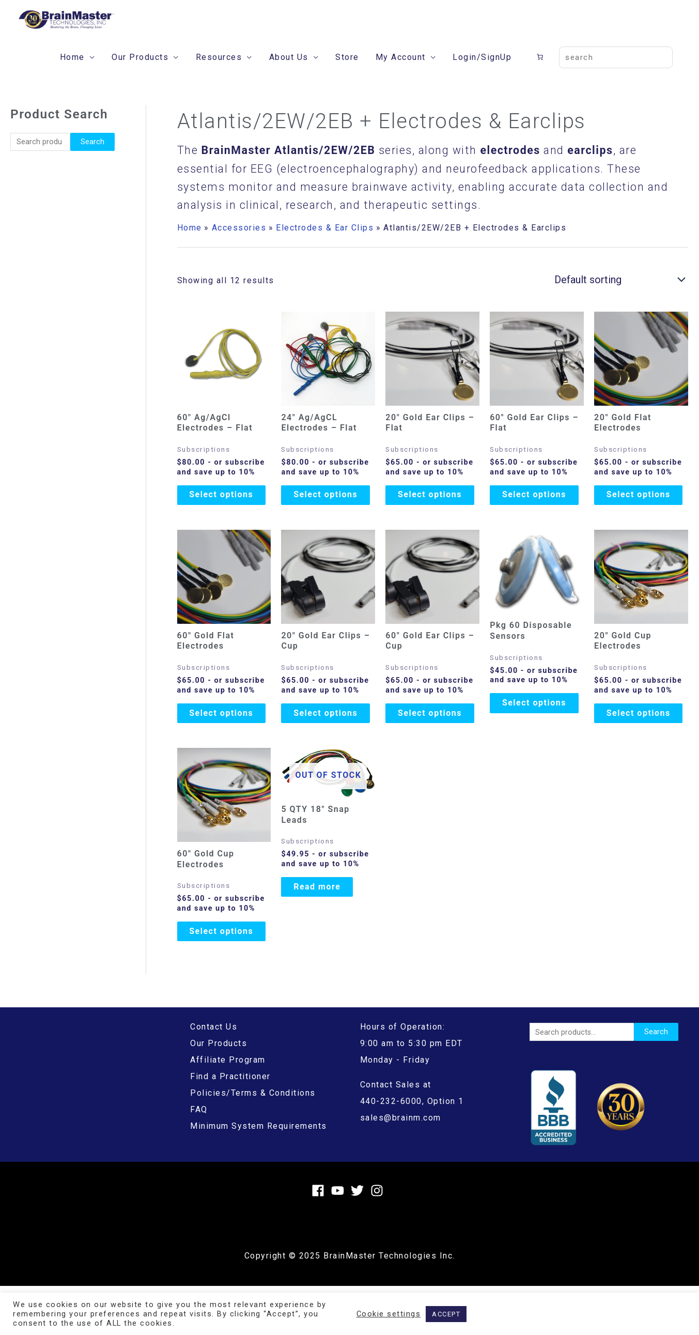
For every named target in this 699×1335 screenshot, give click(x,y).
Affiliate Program (228, 1109)
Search (92, 155)
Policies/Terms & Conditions (253, 1142)
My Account (401, 70)
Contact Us (213, 1076)
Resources (219, 70)
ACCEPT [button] (446, 1314)
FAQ (199, 1159)
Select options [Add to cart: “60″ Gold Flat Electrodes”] (223, 744)
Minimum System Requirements (258, 1175)
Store (347, 70)
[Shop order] (617, 293)
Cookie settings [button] (388, 1313)
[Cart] (541, 70)
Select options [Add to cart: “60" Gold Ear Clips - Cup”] (432, 744)
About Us (288, 70)
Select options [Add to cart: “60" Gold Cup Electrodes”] (223, 974)
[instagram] (378, 1239)
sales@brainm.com (400, 1167)
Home (72, 70)
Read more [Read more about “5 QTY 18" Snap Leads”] (325, 924)
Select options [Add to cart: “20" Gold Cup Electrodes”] (641, 744)
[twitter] (359, 1239)
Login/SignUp (482, 70)
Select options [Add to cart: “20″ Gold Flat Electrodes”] (641, 513)
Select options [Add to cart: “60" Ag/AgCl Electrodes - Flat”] (223, 513)
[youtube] (339, 1239)
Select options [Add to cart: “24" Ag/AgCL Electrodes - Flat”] (328, 513)
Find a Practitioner (230, 1126)
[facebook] (320, 1239)
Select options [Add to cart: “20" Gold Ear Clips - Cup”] (328, 744)
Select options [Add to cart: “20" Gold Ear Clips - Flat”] (432, 513)
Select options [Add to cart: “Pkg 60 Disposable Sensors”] (536, 734)
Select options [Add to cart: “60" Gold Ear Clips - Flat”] (536, 513)
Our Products (140, 70)
